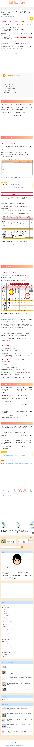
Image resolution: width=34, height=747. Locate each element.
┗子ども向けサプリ (7, 648)
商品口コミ (5, 641)
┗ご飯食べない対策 (7, 629)
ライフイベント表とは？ (9, 82)
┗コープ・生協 (6, 644)
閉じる (18, 75)
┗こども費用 (6, 615)
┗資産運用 (6, 613)
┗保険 (5, 617)
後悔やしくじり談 (6, 652)
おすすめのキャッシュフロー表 (10, 92)
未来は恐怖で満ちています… (9, 86)
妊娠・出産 (5, 624)
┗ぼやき (5, 635)
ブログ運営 (5, 654)
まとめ (5, 94)
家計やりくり (5, 607)
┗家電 (5, 650)
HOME (17, 742)
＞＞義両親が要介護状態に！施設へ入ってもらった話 (13, 455)
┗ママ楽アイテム (7, 646)
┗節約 (5, 611)
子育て (4, 627)
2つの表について (7, 81)
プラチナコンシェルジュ (14, 387)
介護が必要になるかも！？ (10, 88)
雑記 (4, 657)
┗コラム (5, 620)
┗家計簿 (9, 495)
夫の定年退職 (7, 90)
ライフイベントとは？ (8, 78)
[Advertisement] (17, 62)
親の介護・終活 (6, 639)
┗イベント (6, 637)
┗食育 (5, 631)
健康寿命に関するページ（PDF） (14, 319)
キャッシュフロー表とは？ (10, 84)
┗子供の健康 (6, 633)
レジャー (5, 605)
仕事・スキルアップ (7, 622)
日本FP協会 (10, 154)
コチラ (16, 578)
